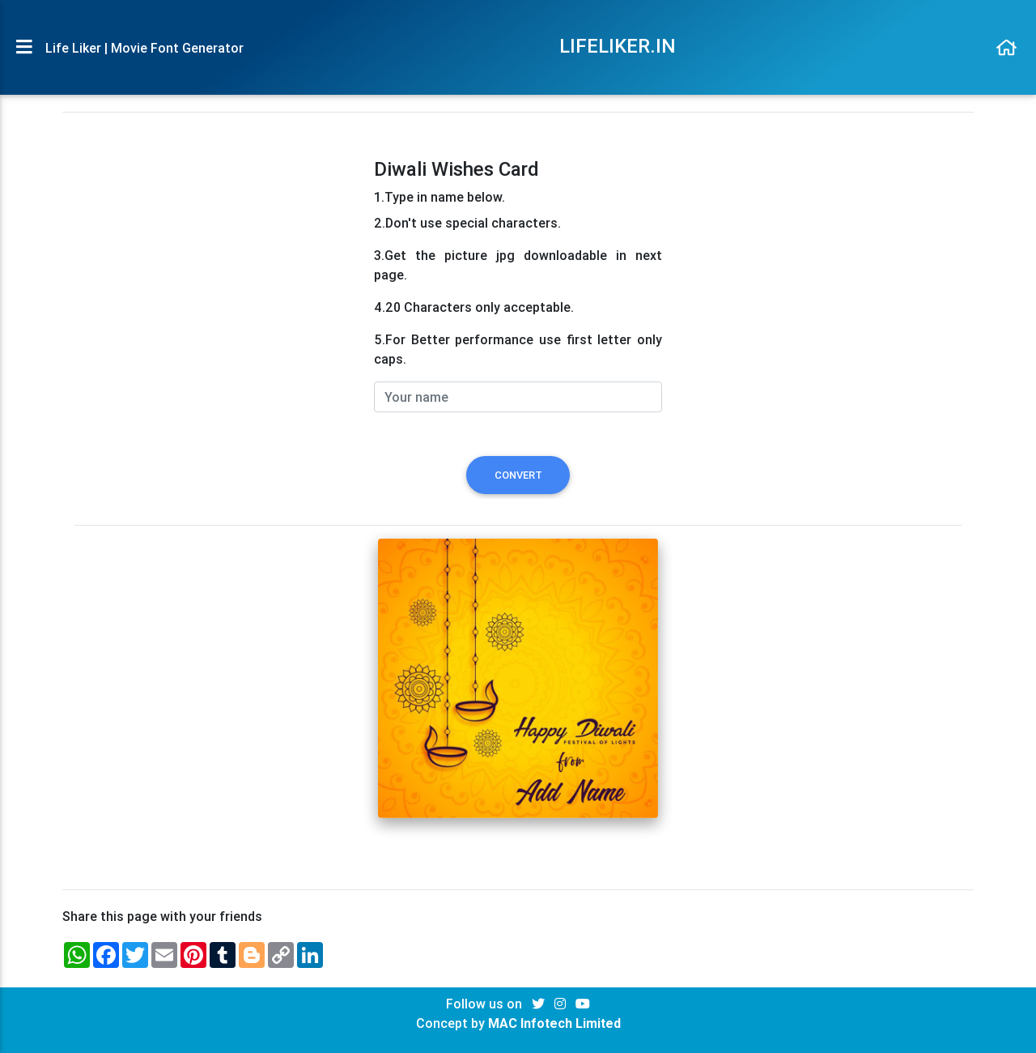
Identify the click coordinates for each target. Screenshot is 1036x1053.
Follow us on (485, 1003)
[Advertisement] (214, 271)
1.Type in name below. (439, 197)
